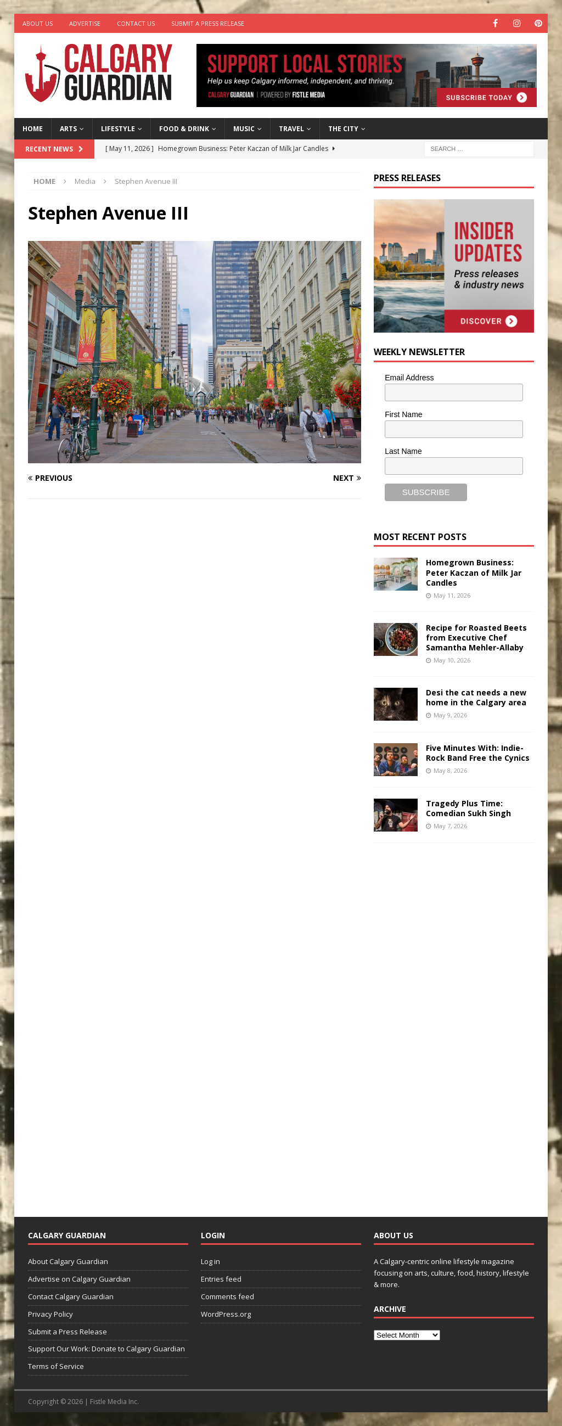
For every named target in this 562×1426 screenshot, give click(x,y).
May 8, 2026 (450, 770)
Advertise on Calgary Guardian (79, 1279)
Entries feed (221, 1279)
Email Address (409, 377)
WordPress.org (226, 1314)
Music (244, 128)
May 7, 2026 (450, 826)
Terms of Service (56, 1366)
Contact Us (136, 23)
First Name (403, 414)
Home (33, 128)
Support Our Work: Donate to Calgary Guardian (106, 1349)
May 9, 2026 (450, 715)
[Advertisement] (456, 1021)
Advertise (84, 23)
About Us (38, 23)
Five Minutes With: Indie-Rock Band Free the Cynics (478, 753)
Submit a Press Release (207, 23)
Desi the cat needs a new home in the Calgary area (476, 697)
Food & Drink (184, 128)
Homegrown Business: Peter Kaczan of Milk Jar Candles (473, 572)
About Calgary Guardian (68, 1261)
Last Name (403, 451)
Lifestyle (118, 128)
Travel (291, 128)
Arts (68, 128)
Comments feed (227, 1296)
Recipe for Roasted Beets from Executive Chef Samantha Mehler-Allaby (476, 637)
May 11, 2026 (452, 595)
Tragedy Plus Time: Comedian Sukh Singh (468, 808)
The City (343, 128)
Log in (210, 1261)
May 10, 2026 (452, 660)
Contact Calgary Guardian (71, 1296)
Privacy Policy (50, 1314)
